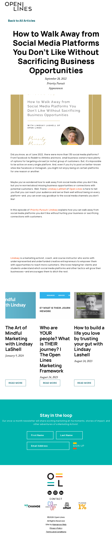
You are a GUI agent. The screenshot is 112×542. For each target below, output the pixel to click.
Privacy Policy (56, 528)
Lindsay (53, 209)
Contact (56, 498)
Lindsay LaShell (57, 188)
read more (16, 382)
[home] (18, 6)
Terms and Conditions (56, 531)
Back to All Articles (21, 21)
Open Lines (75, 188)
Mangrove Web (59, 524)
